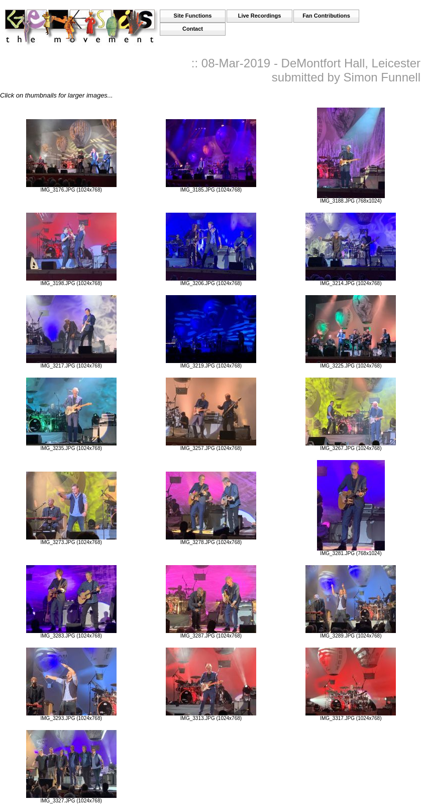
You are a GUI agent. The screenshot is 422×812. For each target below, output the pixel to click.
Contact (192, 29)
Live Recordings (259, 16)
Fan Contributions (326, 16)
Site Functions (193, 16)
